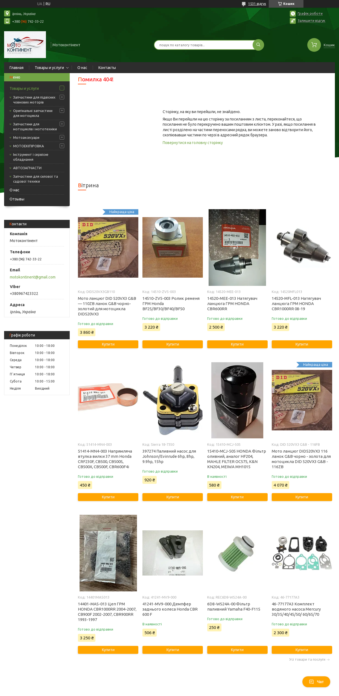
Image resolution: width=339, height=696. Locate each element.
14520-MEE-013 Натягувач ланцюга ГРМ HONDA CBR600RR (232, 303)
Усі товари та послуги (307, 659)
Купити (108, 344)
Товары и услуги (49, 68)
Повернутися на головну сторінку (193, 142)
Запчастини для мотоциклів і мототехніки (35, 126)
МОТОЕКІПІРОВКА (28, 146)
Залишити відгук (311, 20)
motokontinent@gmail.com (32, 277)
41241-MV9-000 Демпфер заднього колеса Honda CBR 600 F (170, 609)
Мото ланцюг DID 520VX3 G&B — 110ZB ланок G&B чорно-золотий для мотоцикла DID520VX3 (107, 306)
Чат (316, 681)
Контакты (107, 68)
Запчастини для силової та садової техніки (35, 178)
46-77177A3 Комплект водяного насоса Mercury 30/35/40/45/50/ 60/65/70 (296, 609)
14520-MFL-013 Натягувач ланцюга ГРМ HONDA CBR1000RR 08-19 (296, 303)
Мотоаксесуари (26, 137)
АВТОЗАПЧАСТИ (27, 168)
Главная (17, 68)
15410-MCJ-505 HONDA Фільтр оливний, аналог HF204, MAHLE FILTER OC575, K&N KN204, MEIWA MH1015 (236, 459)
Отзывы (17, 199)
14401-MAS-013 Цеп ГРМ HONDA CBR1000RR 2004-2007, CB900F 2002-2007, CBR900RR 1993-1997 (107, 612)
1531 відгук (257, 3)
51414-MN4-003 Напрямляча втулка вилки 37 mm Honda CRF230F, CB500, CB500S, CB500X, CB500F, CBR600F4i (105, 459)
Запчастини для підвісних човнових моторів (34, 99)
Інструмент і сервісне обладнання (30, 157)
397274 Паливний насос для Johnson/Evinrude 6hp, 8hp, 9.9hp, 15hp (169, 456)
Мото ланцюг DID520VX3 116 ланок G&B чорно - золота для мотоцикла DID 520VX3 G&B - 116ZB (301, 459)
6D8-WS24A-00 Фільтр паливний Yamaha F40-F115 (233, 606)
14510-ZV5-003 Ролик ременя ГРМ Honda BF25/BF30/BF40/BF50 (171, 303)
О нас (82, 68)
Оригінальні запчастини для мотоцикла (32, 113)
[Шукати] (258, 45)
